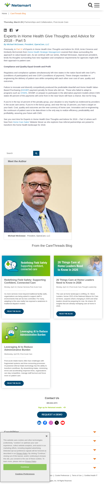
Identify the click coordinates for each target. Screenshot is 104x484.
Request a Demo (52, 414)
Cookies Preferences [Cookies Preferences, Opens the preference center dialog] (25, 474)
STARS (23, 93)
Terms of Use (77, 475)
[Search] (18, 153)
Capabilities (11, 431)
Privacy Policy (22, 453)
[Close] (47, 436)
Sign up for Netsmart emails (50, 407)
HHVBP (25, 90)
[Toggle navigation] (96, 5)
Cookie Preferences (62, 475)
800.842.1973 (52, 403)
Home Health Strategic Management (44, 52)
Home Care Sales (21, 122)
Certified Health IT (90, 475)
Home (4, 13)
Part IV (19, 49)
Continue (25, 467)
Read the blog (14, 311)
